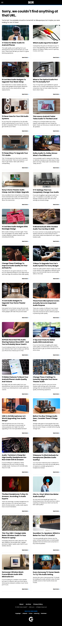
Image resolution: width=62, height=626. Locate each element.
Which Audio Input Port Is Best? (45, 43)
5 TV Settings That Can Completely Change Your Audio (46, 191)
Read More (25, 57)
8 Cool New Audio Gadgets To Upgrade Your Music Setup (14, 80)
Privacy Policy (38, 604)
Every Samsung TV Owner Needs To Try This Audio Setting (46, 573)
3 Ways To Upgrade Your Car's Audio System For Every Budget (46, 264)
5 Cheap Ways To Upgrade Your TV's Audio (15, 154)
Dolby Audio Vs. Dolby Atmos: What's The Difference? (45, 154)
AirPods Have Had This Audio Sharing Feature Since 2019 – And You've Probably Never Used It (15, 342)
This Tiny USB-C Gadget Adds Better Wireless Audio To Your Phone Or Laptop (14, 535)
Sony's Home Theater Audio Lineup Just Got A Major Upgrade (15, 191)
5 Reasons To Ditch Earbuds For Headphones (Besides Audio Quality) (45, 457)
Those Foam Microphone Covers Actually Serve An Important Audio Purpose (46, 303)
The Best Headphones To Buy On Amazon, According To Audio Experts (15, 496)
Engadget (18, 613)
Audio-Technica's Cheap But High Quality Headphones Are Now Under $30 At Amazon (14, 457)
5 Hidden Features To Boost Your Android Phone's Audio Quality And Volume (15, 379)
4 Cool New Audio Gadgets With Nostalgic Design (15, 228)
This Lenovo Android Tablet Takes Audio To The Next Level (45, 117)
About (21, 604)
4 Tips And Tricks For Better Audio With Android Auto (44, 341)
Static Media (23, 607)
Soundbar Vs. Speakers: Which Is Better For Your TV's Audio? (46, 534)
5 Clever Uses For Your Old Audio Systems (15, 117)
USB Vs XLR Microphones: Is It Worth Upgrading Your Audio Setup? (14, 418)
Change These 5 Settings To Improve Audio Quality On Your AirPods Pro (14, 265)
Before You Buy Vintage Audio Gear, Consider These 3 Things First (45, 418)
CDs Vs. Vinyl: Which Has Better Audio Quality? (46, 495)
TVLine (30, 613)
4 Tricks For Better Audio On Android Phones (13, 44)
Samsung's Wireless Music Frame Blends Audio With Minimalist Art (13, 574)
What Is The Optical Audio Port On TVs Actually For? (45, 80)
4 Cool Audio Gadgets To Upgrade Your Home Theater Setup (13, 303)
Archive (28, 604)
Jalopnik (24, 613)
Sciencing (36, 613)
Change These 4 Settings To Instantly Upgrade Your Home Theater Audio (45, 379)
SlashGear (44, 613)
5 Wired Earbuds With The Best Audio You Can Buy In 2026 (45, 228)
